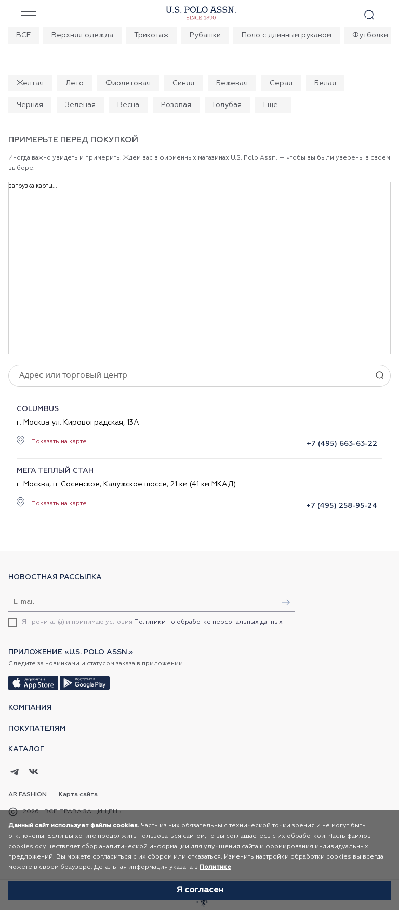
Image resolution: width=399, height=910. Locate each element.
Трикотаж (151, 35)
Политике (215, 867)
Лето (74, 83)
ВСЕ (23, 35)
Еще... (273, 105)
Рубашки (205, 35)
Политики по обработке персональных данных (208, 622)
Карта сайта (78, 795)
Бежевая (232, 83)
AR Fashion (27, 795)
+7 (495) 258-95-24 (341, 505)
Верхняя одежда (82, 35)
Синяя (183, 83)
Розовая (176, 105)
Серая (281, 83)
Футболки (370, 35)
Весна (128, 105)
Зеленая (80, 105)
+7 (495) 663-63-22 (342, 443)
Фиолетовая (128, 83)
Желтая (30, 83)
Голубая (227, 105)
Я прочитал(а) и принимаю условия (152, 622)
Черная (30, 105)
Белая (325, 83)
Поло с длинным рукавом (286, 35)
